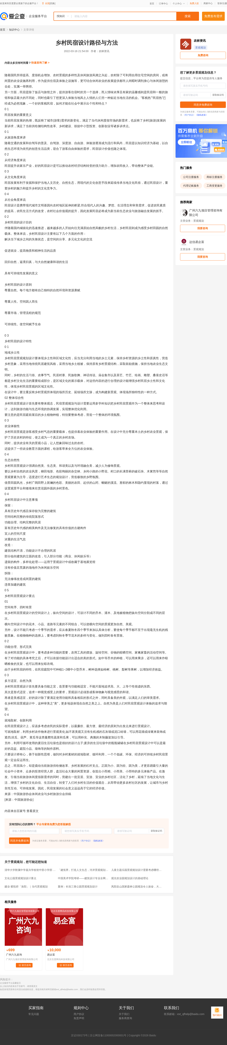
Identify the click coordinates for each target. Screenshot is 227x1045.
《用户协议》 (85, 841)
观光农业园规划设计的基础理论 (129, 878)
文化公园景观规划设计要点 (20, 878)
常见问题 (33, 1014)
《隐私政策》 (98, 841)
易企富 (51, 954)
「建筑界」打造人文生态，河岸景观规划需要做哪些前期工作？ (83, 869)
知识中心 (14, 29)
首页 (152, 3)
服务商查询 (125, 1018)
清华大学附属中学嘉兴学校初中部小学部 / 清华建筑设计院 (30, 869)
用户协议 (79, 1014)
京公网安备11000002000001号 (108, 1035)
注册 (224, 3)
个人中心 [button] (179, 3)
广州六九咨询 (14, 954)
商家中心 (208, 3)
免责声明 (79, 1018)
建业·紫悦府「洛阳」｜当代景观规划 (26, 886)
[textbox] (135, 16)
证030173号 (81, 1035)
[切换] (52, 3)
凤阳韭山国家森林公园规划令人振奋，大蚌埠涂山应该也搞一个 (136, 886)
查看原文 (32, 811)
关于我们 (124, 1014)
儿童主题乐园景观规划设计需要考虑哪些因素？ (136, 869)
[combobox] (126, 16)
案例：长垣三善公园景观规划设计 (78, 886)
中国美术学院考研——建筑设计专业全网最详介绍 (83, 878)
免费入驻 (194, 3)
